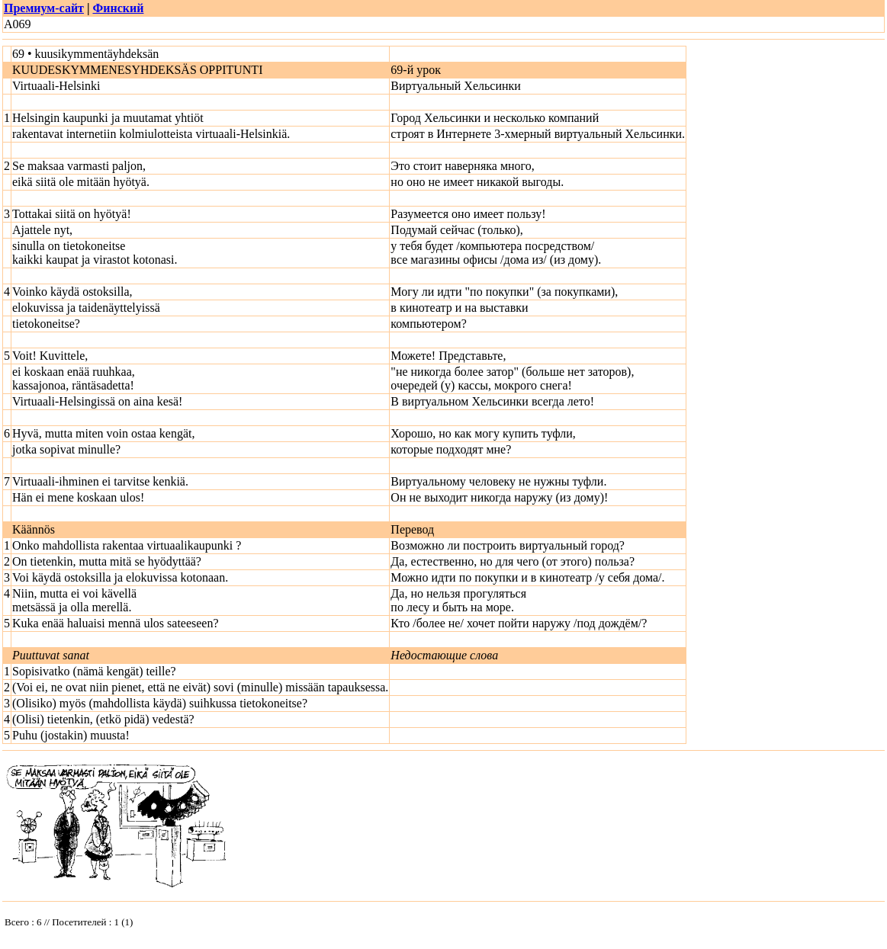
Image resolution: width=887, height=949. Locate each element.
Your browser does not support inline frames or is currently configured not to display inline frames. (116, 925)
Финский (117, 8)
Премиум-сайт (44, 8)
